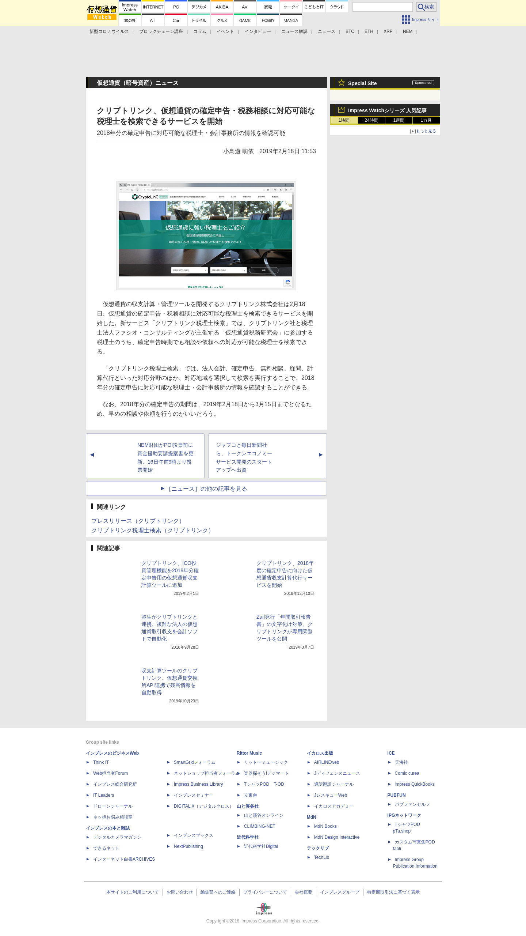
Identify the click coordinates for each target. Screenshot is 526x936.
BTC (350, 31)
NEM (408, 31)
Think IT (101, 762)
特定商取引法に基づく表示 (393, 892)
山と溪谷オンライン (263, 815)
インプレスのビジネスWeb (112, 753)
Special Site (362, 83)
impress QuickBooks (415, 784)
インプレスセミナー (193, 795)
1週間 (399, 120)
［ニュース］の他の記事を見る (206, 489)
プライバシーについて (265, 892)
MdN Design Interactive (337, 837)
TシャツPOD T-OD (264, 784)
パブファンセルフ (412, 804)
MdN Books (325, 826)
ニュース (326, 31)
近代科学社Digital (261, 846)
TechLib (321, 857)
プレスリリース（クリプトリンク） (138, 521)
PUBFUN (397, 795)
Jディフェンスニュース (337, 773)
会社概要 (303, 892)
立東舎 (250, 795)
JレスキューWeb (330, 795)
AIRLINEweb (326, 762)
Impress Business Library (198, 784)
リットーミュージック (266, 762)
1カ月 (426, 120)
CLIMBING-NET (259, 826)
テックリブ (318, 848)
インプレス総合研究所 (115, 784)
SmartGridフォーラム (195, 762)
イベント (225, 31)
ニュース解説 (294, 31)
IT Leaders (103, 795)
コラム (199, 31)
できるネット (106, 848)
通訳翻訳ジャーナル (334, 784)
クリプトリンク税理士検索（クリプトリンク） (152, 530)
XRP (388, 31)
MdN (311, 817)
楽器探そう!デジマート (266, 773)
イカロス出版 (320, 753)
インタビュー (258, 31)
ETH (369, 31)
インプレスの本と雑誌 (108, 828)
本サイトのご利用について (132, 892)
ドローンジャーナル (113, 806)
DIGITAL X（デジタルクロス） (204, 806)
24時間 (371, 120)
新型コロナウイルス (109, 31)
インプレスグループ (339, 892)
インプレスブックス (193, 835)
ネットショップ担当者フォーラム (207, 773)
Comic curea (407, 773)
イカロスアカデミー (334, 806)
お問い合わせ (180, 892)
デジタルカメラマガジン (117, 837)
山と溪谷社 (248, 806)
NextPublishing (188, 846)
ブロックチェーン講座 (161, 31)
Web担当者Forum (110, 773)
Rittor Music (249, 753)
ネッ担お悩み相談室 (113, 817)
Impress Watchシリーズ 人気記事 (387, 110)
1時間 (344, 120)
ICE (391, 753)
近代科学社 (248, 837)
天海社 (401, 762)
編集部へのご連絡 (218, 892)
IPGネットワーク (405, 815)
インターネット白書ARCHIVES (124, 859)
